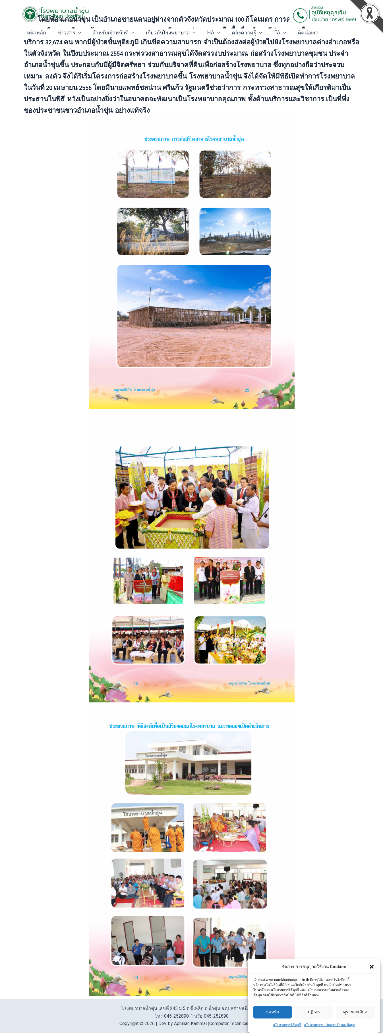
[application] (77, 32)
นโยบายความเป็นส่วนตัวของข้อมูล (329, 1025)
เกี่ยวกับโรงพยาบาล (167, 32)
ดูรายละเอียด (355, 1012)
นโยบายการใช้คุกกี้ (287, 1025)
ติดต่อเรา (299, 33)
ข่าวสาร (68, 32)
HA (208, 32)
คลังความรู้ (240, 32)
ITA (272, 32)
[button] (371, 967)
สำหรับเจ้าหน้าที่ (111, 32)
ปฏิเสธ (314, 1012)
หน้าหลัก (35, 33)
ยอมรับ (272, 1012)
